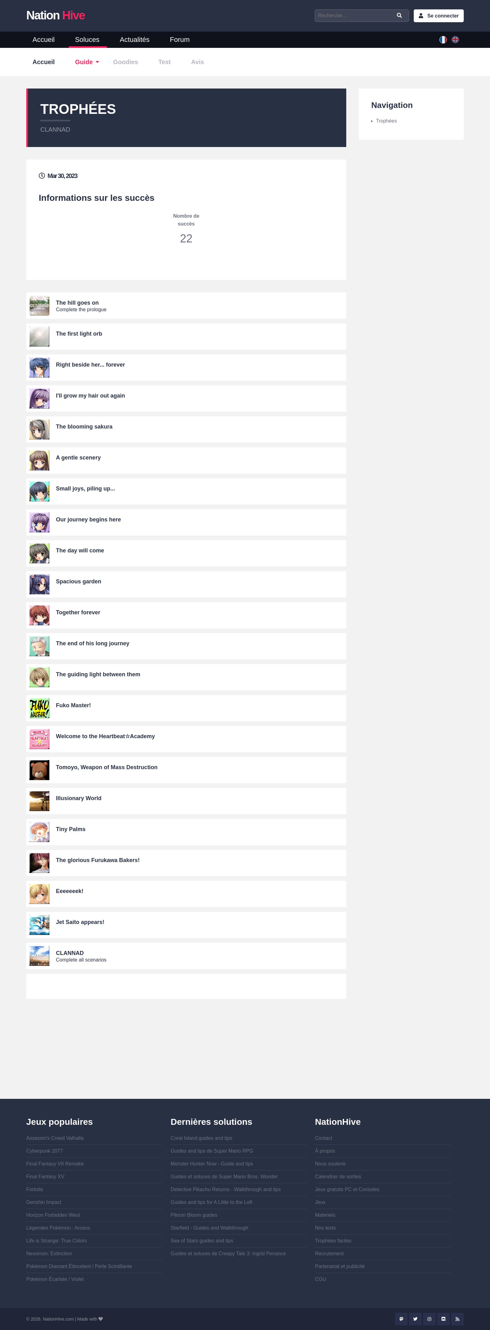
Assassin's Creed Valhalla (54, 1138)
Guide (84, 61)
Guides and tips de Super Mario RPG (212, 1151)
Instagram (429, 1319)
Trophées (386, 121)
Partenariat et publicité (340, 1266)
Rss (457, 1319)
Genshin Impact (43, 1202)
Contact (323, 1138)
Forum (180, 39)
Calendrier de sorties (338, 1176)
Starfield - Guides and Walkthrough (209, 1228)
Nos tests (325, 1228)
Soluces (87, 39)
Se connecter (443, 15)
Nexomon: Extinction (49, 1253)
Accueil (43, 39)
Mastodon (401, 1319)
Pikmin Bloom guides (194, 1215)
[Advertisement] (186, 1055)
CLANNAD (55, 129)
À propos (325, 1151)
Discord (443, 1319)
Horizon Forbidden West (53, 1215)
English (455, 39)
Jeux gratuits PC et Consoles (347, 1189)
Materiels (325, 1215)
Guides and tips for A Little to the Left (211, 1202)
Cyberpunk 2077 (44, 1151)
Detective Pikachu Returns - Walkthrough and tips (226, 1189)
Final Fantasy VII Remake (55, 1163)
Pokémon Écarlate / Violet (55, 1279)
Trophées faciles (333, 1240)
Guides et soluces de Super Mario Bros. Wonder (224, 1176)
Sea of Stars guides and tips (202, 1240)
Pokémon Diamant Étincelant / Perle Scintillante (79, 1266)
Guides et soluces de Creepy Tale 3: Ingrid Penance (228, 1253)
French (443, 39)
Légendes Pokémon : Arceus (58, 1228)
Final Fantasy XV (45, 1176)
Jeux (320, 1202)
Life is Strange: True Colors (56, 1240)
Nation (55, 15)
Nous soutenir (330, 1163)
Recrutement (329, 1253)
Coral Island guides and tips (201, 1138)
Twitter (415, 1319)
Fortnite (34, 1189)
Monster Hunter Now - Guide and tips (212, 1163)
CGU (320, 1279)
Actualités (134, 39)
